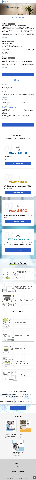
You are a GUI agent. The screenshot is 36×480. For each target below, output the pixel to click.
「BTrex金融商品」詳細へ (18, 221)
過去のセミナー (18, 74)
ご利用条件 (18, 474)
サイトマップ (18, 463)
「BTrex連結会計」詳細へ (18, 163)
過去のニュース (18, 124)
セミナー (18, 466)
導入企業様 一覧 (18, 408)
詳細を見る (4, 37)
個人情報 (18, 469)
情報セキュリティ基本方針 (18, 471)
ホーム (18, 460)
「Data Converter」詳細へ (18, 250)
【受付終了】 (12, 23)
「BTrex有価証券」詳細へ (18, 192)
